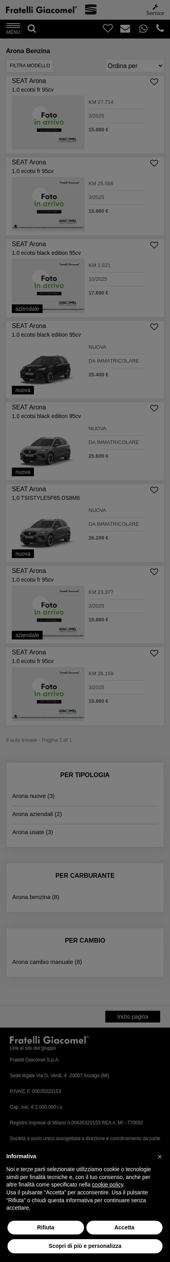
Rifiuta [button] (45, 1227)
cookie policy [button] (107, 1184)
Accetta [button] (124, 1227)
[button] (159, 1156)
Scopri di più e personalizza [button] (85, 1246)
